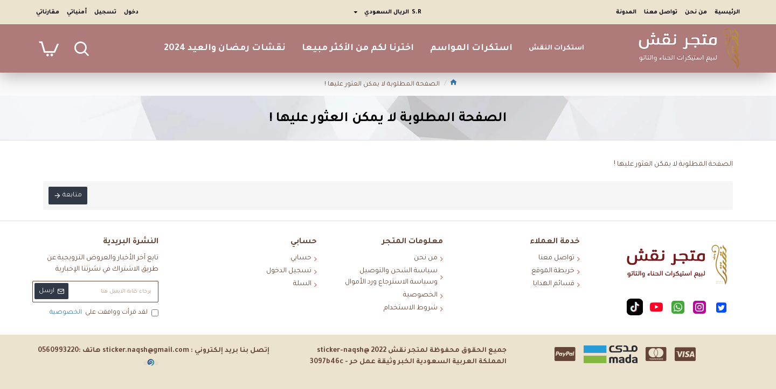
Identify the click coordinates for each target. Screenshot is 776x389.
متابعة (72, 195)
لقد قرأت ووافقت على (103, 313)
